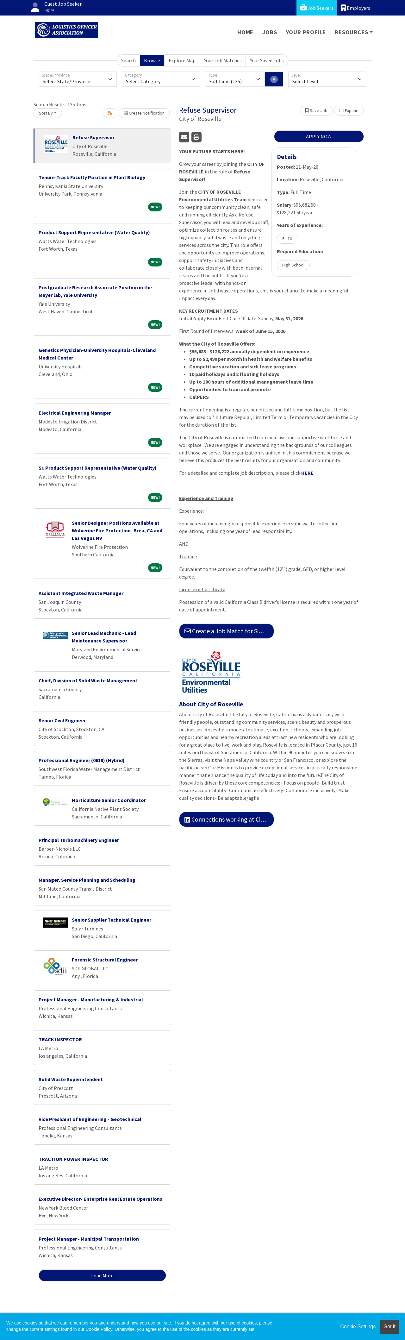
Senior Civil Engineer (62, 720)
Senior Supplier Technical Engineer (111, 920)
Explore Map (182, 60)
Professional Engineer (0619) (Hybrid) (82, 760)
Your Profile (306, 32)
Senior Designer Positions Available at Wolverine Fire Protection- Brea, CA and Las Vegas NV (117, 530)
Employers (355, 8)
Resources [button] (351, 32)
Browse (152, 60)
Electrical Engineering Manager (75, 413)
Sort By (46, 113)
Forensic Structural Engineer (105, 959)
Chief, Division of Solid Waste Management (88, 680)
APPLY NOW (319, 136)
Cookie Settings (358, 1326)
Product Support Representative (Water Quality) (94, 232)
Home (245, 32)
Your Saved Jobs (267, 60)
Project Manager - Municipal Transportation (89, 1239)
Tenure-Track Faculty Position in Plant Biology (92, 177)
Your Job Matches (223, 60)
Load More (102, 1275)
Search (128, 60)
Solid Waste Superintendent (71, 1079)
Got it (389, 1326)
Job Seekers (316, 8)
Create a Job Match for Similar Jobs (229, 631)
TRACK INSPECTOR (60, 1039)
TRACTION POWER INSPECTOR (73, 1159)
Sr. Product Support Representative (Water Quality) (98, 468)
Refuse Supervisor (93, 137)
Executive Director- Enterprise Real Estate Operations (100, 1199)
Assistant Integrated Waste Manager (81, 593)
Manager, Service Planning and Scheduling (87, 880)
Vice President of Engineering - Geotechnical (90, 1119)
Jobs (269, 32)
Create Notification (144, 113)
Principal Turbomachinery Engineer (79, 840)
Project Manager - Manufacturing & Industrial (91, 999)
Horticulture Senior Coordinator (109, 800)
